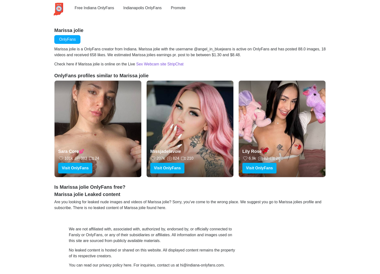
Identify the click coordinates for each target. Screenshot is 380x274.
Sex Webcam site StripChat (159, 64)
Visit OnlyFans (75, 168)
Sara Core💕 (71, 151)
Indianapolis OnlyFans (142, 8)
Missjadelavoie (165, 151)
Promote (178, 8)
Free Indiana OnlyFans (94, 8)
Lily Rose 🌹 (255, 151)
